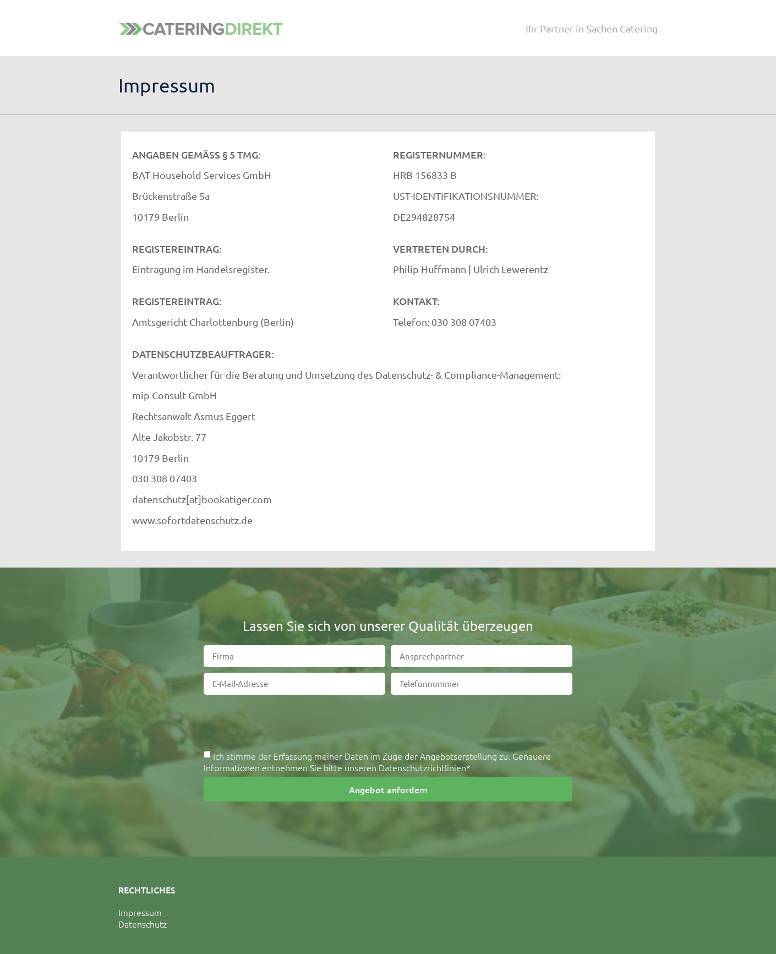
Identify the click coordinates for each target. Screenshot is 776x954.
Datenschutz (142, 924)
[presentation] (388, 721)
